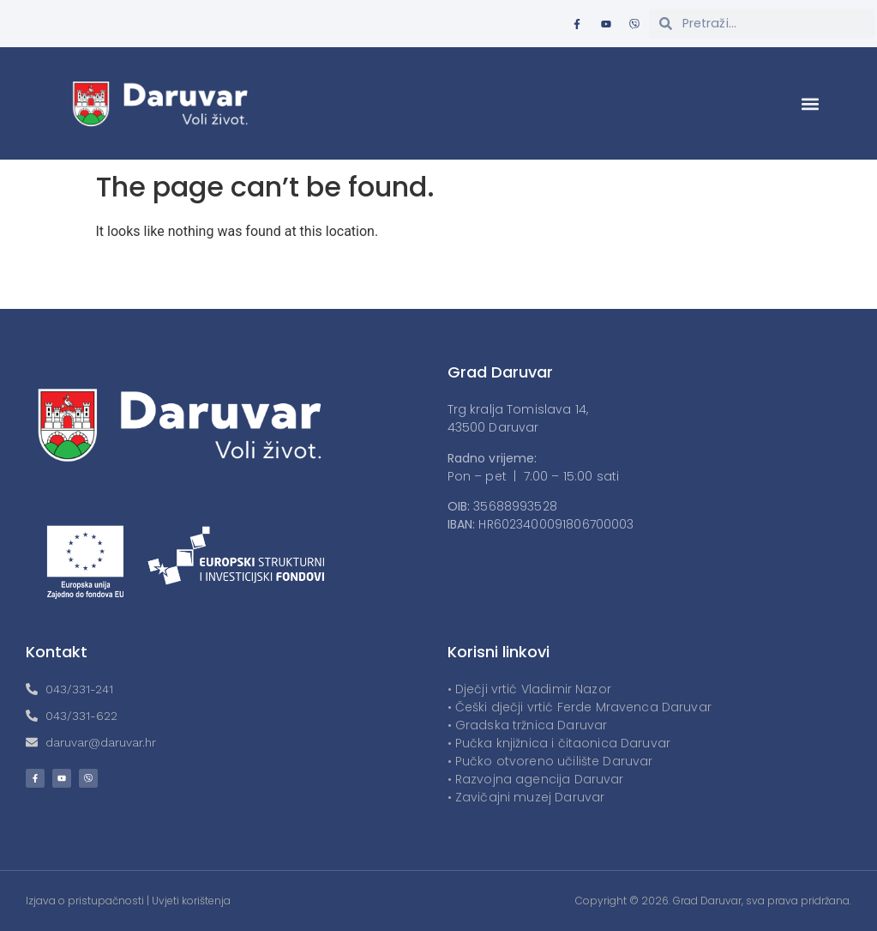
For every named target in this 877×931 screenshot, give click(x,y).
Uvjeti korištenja (191, 900)
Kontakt (56, 651)
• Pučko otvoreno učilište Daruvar (550, 761)
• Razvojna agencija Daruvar (536, 779)
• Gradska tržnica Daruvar (528, 725)
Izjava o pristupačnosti (85, 900)
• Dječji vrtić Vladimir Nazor (529, 689)
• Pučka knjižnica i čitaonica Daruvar (559, 743)
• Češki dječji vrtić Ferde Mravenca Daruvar (580, 707)
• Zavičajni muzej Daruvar (526, 797)
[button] (810, 103)
